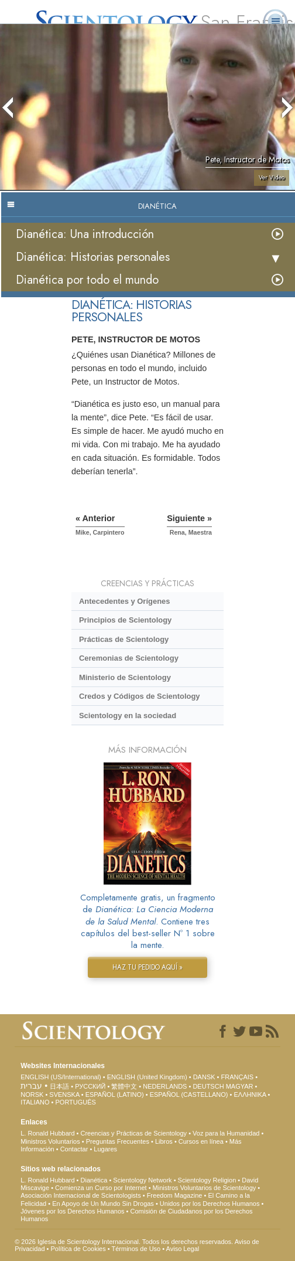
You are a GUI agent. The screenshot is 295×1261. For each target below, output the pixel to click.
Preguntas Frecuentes (117, 1141)
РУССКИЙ (90, 1086)
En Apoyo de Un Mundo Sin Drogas (103, 1203)
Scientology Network (142, 1180)
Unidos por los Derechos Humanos (210, 1203)
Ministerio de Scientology (125, 677)
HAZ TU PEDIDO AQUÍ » (147, 967)
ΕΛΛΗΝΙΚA (250, 1094)
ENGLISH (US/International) (60, 1076)
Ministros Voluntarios (50, 1141)
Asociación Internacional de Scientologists (80, 1195)
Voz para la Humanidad (226, 1133)
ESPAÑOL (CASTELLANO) (189, 1094)
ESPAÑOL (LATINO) (114, 1094)
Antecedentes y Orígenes (124, 601)
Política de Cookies (78, 1248)
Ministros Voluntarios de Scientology (204, 1187)
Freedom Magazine (175, 1195)
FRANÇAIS (237, 1076)
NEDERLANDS (165, 1086)
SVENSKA (64, 1094)
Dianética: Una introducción (85, 234)
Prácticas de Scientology (124, 639)
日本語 (59, 1086)
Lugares (105, 1149)
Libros (164, 1141)
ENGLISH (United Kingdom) (147, 1076)
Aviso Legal (183, 1248)
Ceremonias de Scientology (129, 658)
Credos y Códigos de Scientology (139, 696)
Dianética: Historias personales (93, 257)
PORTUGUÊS (75, 1102)
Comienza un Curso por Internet (101, 1187)
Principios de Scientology (125, 620)
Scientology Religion (207, 1180)
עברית (31, 1085)
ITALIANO (34, 1102)
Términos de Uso (135, 1248)
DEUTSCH (208, 1086)
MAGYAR (239, 1086)
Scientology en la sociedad (127, 715)
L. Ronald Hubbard (47, 1133)
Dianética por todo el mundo (87, 279)
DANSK (204, 1076)
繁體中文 (124, 1086)
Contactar (74, 1149)
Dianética (94, 1180)
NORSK (31, 1094)
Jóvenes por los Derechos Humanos (72, 1211)
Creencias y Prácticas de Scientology (134, 1133)
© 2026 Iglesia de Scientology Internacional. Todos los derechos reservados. (124, 1241)
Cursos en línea (201, 1141)
